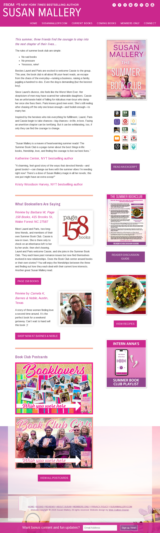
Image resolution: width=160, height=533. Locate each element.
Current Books (82, 23)
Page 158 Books (28, 281)
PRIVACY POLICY (100, 506)
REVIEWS (50, 506)
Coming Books (106, 23)
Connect (150, 23)
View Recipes (125, 323)
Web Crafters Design (119, 510)
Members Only (130, 23)
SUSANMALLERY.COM (121, 506)
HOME (31, 506)
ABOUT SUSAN (63, 506)
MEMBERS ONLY (81, 506)
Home (33, 23)
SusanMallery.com (54, 23)
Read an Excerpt (125, 167)
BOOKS (40, 506)
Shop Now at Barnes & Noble (38, 336)
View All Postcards (54, 478)
